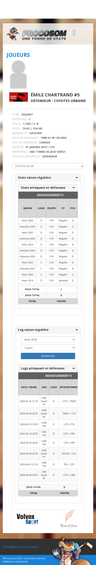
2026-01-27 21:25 (29, 401)
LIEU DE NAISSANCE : (25, 142)
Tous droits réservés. (34, 558)
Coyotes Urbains (70, 100)
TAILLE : (17, 123)
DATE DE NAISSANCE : (26, 137)
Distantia (23, 561)
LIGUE (41, 208)
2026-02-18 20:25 (29, 433)
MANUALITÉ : (20, 133)
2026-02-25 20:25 (29, 442)
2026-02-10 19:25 (29, 424)
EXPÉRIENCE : (20, 151)
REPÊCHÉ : (18, 147)
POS (73, 208)
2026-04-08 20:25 (29, 475)
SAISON (27, 208)
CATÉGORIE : (20, 119)
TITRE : (16, 114)
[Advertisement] (48, 9)
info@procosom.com (20, 546)
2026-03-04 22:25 (29, 453)
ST (63, 208)
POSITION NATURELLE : (26, 156)
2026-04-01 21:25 (29, 464)
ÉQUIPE (51, 208)
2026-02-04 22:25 (29, 413)
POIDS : (16, 128)
